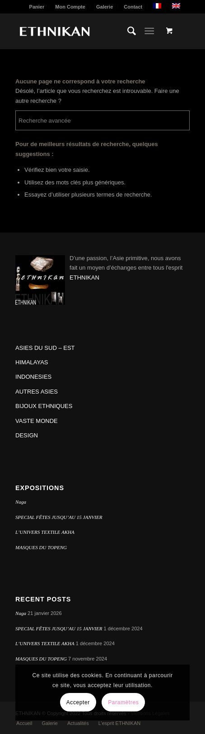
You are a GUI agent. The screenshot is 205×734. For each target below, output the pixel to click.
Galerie (104, 6)
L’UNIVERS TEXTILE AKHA (45, 532)
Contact (133, 6)
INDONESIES (33, 376)
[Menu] (149, 31)
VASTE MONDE (36, 420)
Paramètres (123, 702)
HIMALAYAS (31, 362)
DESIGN (26, 435)
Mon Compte (70, 6)
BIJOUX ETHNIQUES (43, 406)
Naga (20, 502)
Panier (37, 6)
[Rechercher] (127, 31)
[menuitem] (37, 7)
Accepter (78, 702)
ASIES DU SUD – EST (45, 347)
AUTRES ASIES (36, 391)
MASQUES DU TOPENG (41, 547)
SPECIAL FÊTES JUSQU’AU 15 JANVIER (58, 517)
